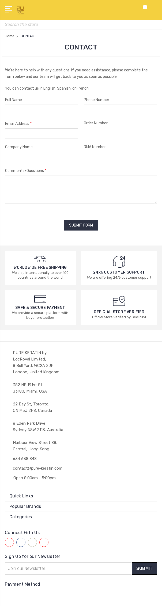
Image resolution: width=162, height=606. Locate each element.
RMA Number (95, 147)
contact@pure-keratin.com (37, 467)
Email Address (18, 123)
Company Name (19, 147)
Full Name (13, 100)
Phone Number (96, 100)
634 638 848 (25, 457)
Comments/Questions (26, 170)
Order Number (96, 123)
